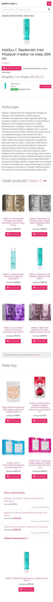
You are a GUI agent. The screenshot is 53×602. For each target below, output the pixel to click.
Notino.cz (35, 507)
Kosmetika (5, 16)
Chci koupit (13, 234)
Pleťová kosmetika (16, 16)
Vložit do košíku (11, 68)
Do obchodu (45, 86)
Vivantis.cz (34, 521)
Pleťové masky (29, 16)
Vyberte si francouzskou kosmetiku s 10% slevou (26, 527)
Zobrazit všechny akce (16, 538)
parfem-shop (9, 3)
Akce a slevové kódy (14, 492)
